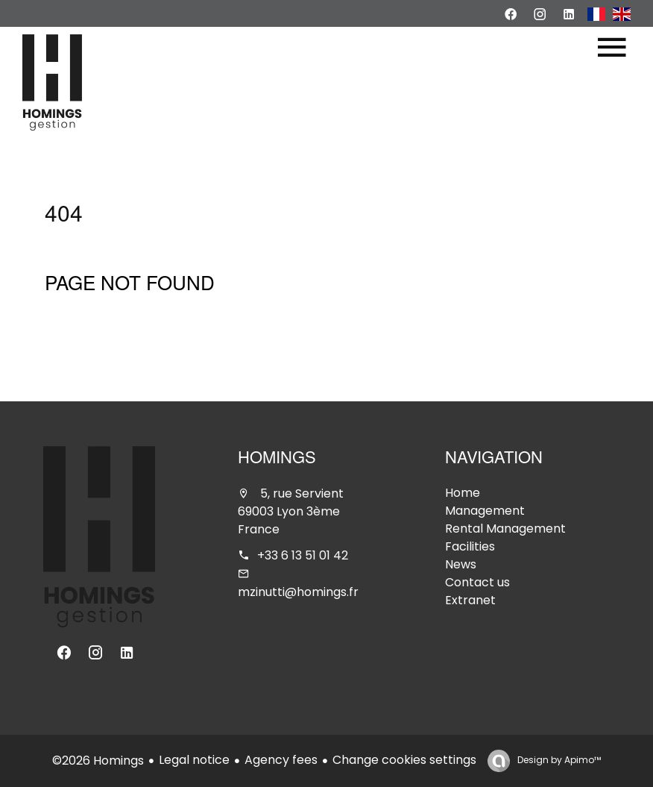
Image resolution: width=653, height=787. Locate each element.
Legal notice (194, 759)
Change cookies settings (404, 759)
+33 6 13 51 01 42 (302, 555)
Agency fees (281, 759)
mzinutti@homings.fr (298, 592)
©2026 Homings (98, 760)
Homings (277, 459)
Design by (558, 759)
